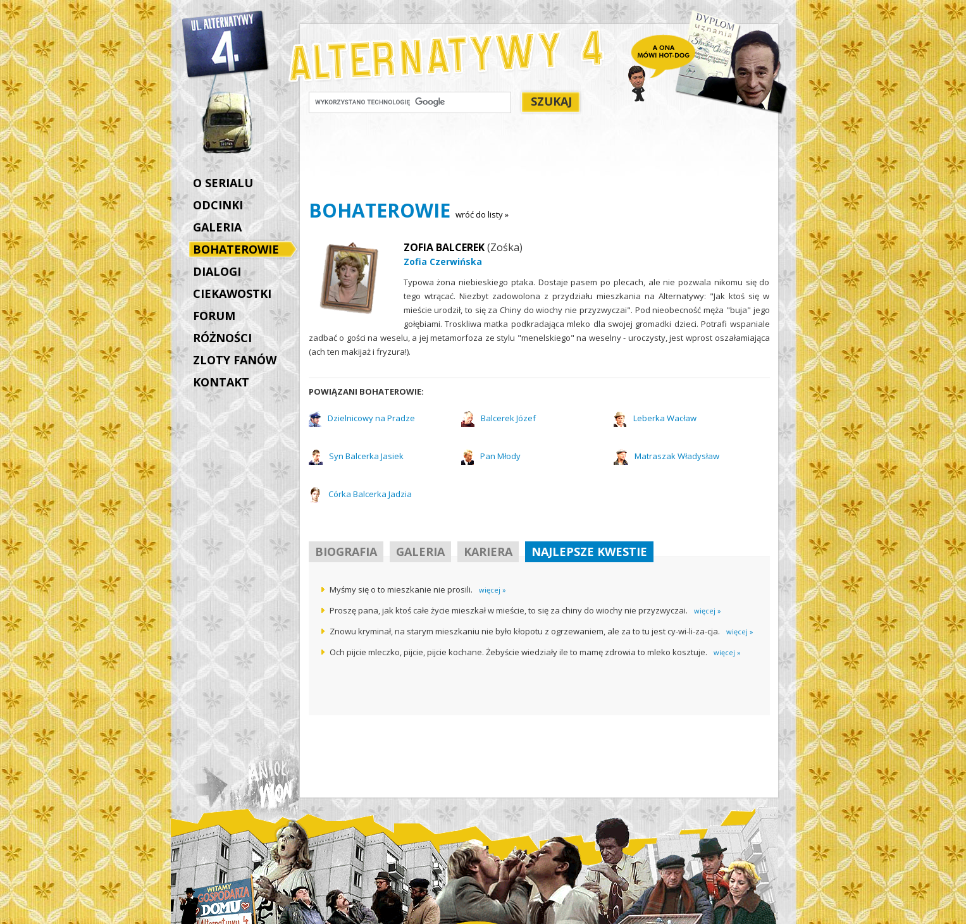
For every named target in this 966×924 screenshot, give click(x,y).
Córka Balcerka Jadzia (370, 494)
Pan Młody (500, 456)
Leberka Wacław (665, 418)
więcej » (492, 589)
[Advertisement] (539, 158)
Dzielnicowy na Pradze (371, 418)
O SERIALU (223, 182)
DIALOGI (217, 271)
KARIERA (488, 551)
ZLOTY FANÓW (234, 359)
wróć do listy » (482, 214)
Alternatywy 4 (226, 44)
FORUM (214, 315)
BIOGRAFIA (346, 551)
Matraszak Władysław (677, 456)
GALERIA (217, 227)
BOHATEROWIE (239, 250)
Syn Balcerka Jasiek (366, 456)
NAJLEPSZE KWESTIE (589, 551)
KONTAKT (221, 382)
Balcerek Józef (508, 418)
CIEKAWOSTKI (232, 293)
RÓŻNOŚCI (222, 337)
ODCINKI (218, 205)
